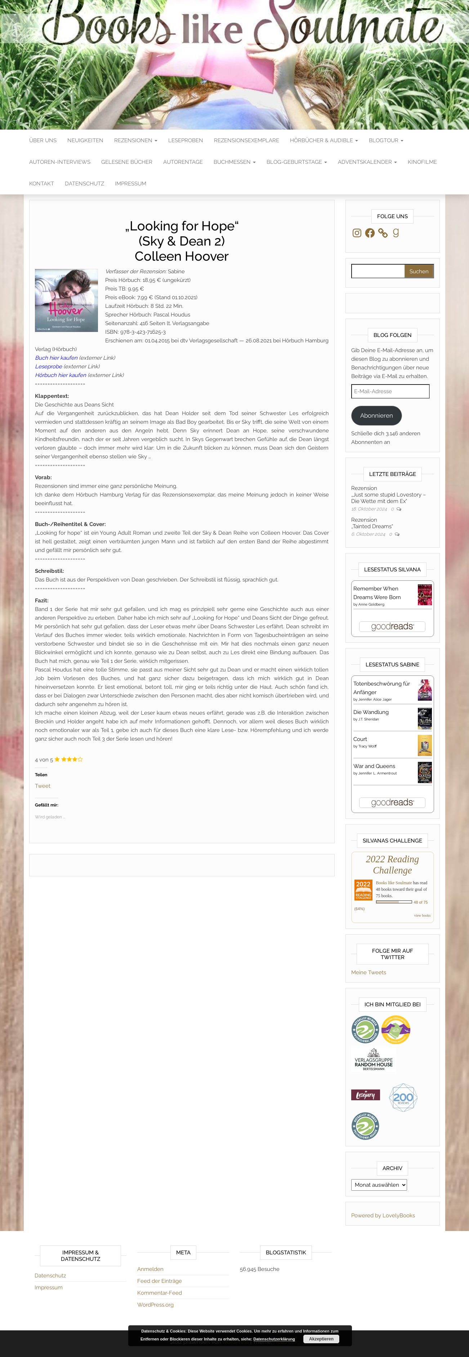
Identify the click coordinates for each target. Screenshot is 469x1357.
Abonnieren (376, 415)
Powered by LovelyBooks (383, 1215)
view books (422, 915)
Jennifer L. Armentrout (377, 773)
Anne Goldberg (371, 604)
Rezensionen (135, 140)
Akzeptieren (321, 1339)
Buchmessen (235, 162)
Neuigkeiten (85, 140)
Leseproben (185, 140)
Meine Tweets (368, 972)
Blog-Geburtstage (297, 162)
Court (360, 739)
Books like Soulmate (394, 882)
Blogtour (386, 140)
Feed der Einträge (159, 1281)
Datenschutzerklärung (274, 1339)
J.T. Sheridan (368, 719)
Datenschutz (84, 183)
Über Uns (43, 140)
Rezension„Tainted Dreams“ (372, 523)
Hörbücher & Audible (324, 140)
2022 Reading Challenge (392, 865)
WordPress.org (155, 1305)
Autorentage (183, 162)
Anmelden (150, 1269)
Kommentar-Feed (159, 1293)
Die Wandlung (371, 712)
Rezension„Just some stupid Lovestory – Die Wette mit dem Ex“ (388, 494)
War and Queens (374, 766)
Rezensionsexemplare (246, 140)
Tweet (42, 785)
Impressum (130, 183)
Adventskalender (367, 162)
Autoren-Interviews (59, 162)
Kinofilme (422, 162)
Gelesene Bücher (126, 162)
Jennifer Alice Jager (375, 699)
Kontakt (41, 183)
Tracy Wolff (367, 746)
